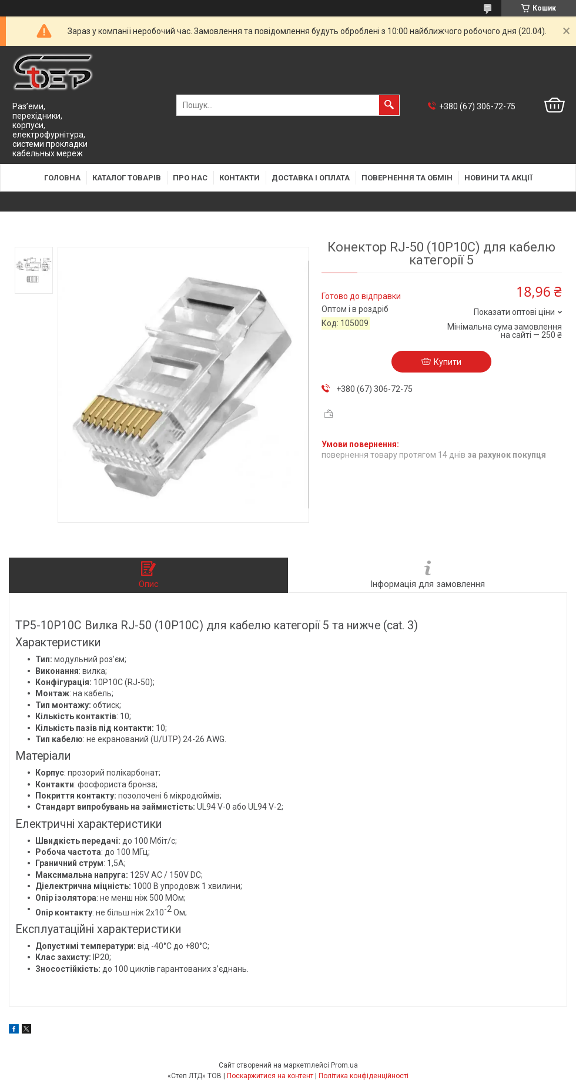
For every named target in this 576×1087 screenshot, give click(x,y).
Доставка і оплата (311, 177)
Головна (62, 177)
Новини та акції (498, 177)
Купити (447, 362)
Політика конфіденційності (363, 1076)
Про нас (190, 177)
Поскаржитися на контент (270, 1076)
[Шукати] (389, 105)
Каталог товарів (126, 177)
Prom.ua (344, 1065)
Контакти (239, 177)
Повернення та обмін (407, 177)
